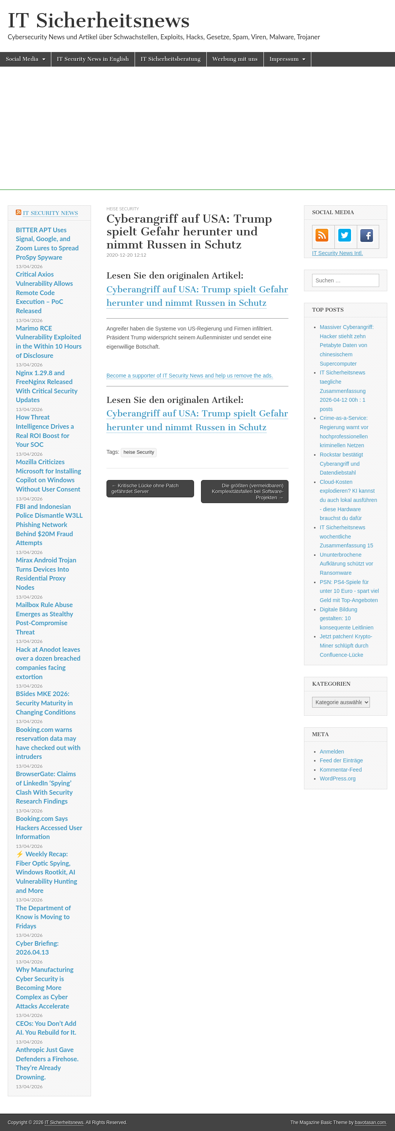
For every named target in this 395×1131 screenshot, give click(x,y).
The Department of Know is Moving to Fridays (43, 917)
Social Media (22, 59)
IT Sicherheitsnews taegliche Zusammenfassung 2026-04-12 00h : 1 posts (343, 390)
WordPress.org (338, 778)
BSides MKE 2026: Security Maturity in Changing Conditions (46, 703)
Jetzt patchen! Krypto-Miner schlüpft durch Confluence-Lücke (346, 645)
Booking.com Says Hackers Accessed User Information (49, 827)
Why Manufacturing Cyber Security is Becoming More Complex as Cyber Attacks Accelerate (45, 987)
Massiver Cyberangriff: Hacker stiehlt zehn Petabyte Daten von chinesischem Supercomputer (347, 345)
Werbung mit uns (235, 59)
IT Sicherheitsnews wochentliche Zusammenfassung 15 (346, 536)
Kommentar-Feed (341, 770)
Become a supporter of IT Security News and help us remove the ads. (189, 376)
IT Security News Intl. (337, 253)
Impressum (284, 59)
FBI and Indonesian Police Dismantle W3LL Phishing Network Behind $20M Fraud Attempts (49, 524)
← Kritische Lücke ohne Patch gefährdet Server (145, 489)
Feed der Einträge (341, 760)
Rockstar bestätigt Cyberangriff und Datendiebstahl (341, 463)
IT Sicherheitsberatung (171, 59)
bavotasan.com (370, 1122)
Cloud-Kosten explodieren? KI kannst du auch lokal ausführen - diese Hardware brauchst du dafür (348, 500)
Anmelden (332, 751)
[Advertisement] (197, 136)
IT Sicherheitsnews (99, 20)
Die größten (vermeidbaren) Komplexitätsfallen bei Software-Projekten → (248, 491)
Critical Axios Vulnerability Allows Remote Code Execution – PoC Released (44, 292)
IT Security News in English (93, 59)
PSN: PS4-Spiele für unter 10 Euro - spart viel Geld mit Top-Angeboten (349, 591)
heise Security (122, 208)
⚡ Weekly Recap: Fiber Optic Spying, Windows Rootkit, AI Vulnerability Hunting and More (46, 872)
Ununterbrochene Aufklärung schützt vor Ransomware (346, 564)
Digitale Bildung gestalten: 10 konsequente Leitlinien (346, 618)
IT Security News (50, 213)
